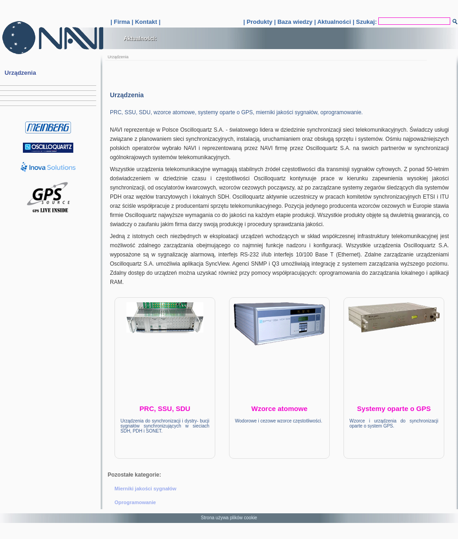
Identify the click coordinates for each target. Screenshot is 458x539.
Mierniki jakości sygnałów (145, 488)
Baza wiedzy (295, 21)
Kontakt (146, 21)
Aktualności (334, 21)
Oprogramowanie (135, 502)
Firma (122, 21)
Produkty (259, 21)
